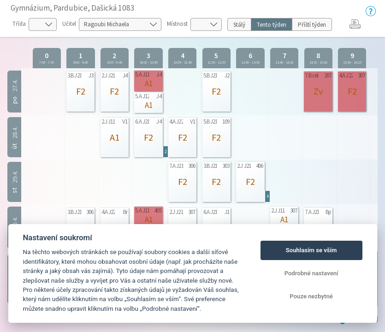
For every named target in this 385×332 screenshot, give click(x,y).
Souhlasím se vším (311, 250)
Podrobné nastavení (311, 273)
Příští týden (312, 25)
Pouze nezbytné (311, 296)
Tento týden (271, 25)
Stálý (239, 25)
